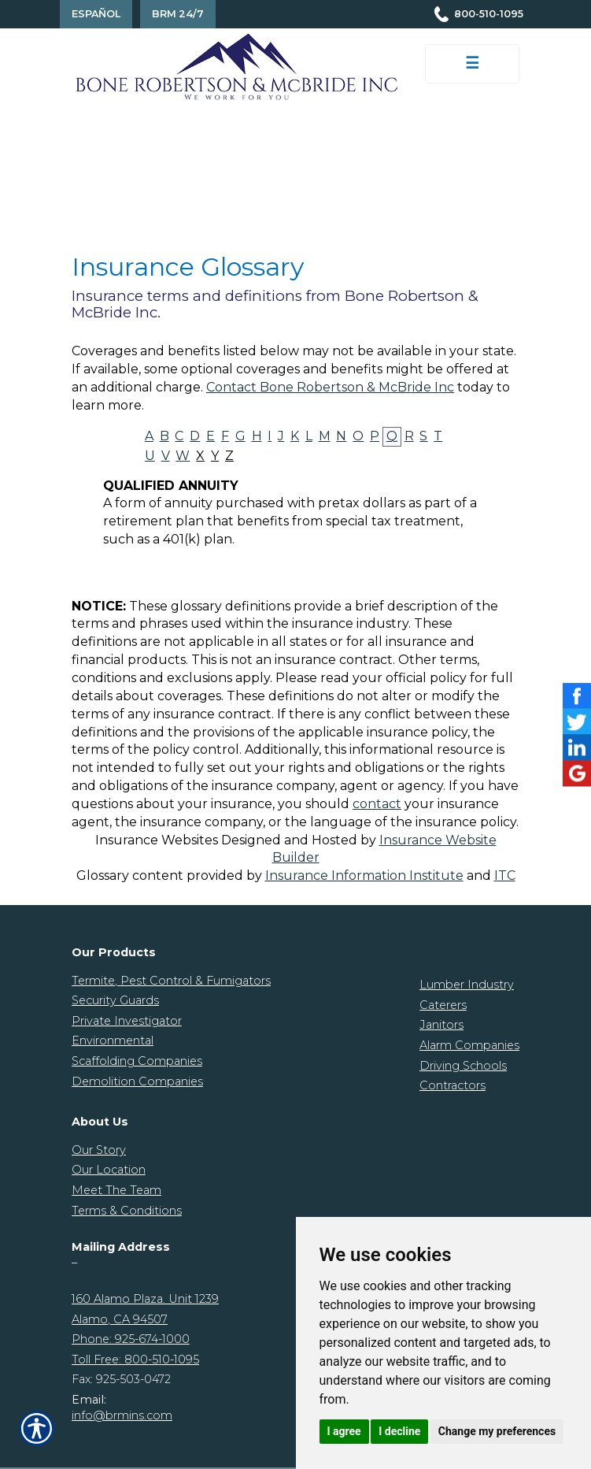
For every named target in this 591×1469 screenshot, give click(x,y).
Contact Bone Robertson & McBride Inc (330, 387)
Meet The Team (116, 1190)
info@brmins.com (122, 1415)
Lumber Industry (466, 984)
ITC (504, 875)
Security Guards (115, 1000)
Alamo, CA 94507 (120, 1319)
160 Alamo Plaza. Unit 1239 (145, 1299)
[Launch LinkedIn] (577, 748)
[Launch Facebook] (577, 696)
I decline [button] (399, 1431)
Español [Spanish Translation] (96, 14)
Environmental (112, 1040)
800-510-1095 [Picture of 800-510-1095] (488, 14)
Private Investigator (127, 1021)
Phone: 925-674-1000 (131, 1339)
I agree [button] (344, 1431)
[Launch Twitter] (577, 722)
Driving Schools (463, 1066)
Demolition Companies (137, 1081)
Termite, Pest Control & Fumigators (171, 981)
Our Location (109, 1170)
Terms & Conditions (127, 1211)
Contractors (452, 1085)
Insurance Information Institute (364, 875)
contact (377, 803)
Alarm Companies (469, 1045)
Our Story (99, 1150)
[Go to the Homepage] (236, 65)
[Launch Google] (577, 773)
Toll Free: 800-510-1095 (135, 1359)
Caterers (443, 1005)
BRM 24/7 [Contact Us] (178, 14)
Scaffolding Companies (137, 1061)
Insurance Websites (156, 840)
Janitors (441, 1025)
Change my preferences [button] (497, 1431)
